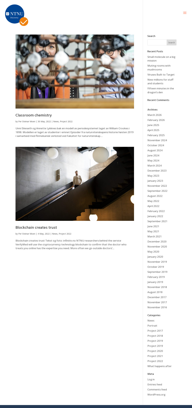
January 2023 (155, 180)
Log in (151, 379)
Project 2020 (155, 351)
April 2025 (153, 130)
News (56, 121)
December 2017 (157, 297)
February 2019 (156, 277)
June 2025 (153, 125)
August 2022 (154, 196)
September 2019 (157, 272)
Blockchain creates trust (36, 228)
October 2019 (155, 266)
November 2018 (157, 287)
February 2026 (156, 120)
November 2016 (157, 307)
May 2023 (153, 175)
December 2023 (157, 170)
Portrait (152, 325)
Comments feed (157, 389)
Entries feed (154, 384)
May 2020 (153, 251)
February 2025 (156, 135)
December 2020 (157, 241)
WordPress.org (156, 394)
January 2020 (155, 256)
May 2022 (153, 201)
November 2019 (157, 261)
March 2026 (154, 115)
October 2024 (155, 145)
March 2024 (154, 165)
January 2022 (155, 216)
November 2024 (157, 140)
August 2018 (154, 292)
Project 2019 (155, 340)
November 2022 (157, 185)
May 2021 (153, 231)
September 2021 (157, 221)
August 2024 (154, 150)
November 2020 (157, 246)
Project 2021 (155, 356)
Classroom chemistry (34, 115)
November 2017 (157, 302)
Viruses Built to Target (161, 74)
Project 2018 (155, 335)
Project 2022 (66, 121)
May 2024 (153, 160)
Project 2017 (155, 330)
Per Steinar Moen (26, 121)
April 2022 (153, 206)
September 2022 (157, 191)
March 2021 (154, 236)
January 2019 (155, 282)
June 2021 (153, 226)
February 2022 (156, 211)
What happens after (159, 366)
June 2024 (153, 155)
